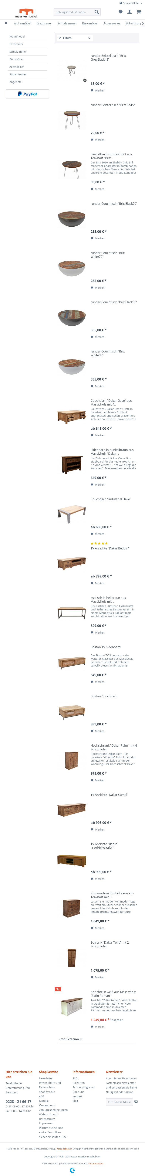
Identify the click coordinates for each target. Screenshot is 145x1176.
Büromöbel (16, 59)
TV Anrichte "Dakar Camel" (109, 795)
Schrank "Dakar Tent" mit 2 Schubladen (110, 944)
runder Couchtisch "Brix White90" (108, 353)
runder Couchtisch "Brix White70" (108, 255)
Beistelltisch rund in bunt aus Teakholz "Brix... (111, 156)
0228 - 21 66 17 (18, 1101)
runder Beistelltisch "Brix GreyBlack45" (108, 57)
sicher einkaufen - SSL (53, 1137)
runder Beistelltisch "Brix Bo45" (113, 105)
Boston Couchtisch (104, 696)
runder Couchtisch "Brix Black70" (114, 204)
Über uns (78, 1092)
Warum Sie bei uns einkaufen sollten (51, 1130)
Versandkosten (64, 1148)
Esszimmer (16, 44)
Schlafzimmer (18, 51)
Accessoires (16, 67)
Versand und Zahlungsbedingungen (53, 1107)
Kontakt (44, 1101)
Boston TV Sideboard (106, 647)
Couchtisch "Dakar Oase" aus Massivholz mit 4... (111, 402)
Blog (75, 1101)
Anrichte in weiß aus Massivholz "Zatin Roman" (113, 994)
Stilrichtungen (18, 74)
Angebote (15, 82)
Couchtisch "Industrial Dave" (111, 499)
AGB (41, 1096)
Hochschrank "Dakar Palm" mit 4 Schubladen (114, 747)
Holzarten (78, 1083)
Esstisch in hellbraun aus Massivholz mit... (108, 599)
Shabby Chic (47, 1092)
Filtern (65, 38)
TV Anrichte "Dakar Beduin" (110, 548)
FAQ (75, 1078)
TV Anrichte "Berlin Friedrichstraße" (104, 846)
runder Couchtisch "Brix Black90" (114, 302)
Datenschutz (47, 1119)
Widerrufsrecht (48, 1114)
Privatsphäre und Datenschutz (50, 1085)
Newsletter (46, 1078)
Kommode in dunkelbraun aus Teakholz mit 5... (112, 895)
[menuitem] (77, 12)
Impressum (46, 1123)
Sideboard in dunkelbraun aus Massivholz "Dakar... (112, 452)
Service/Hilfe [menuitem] (130, 3)
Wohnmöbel (17, 36)
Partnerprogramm (83, 1087)
